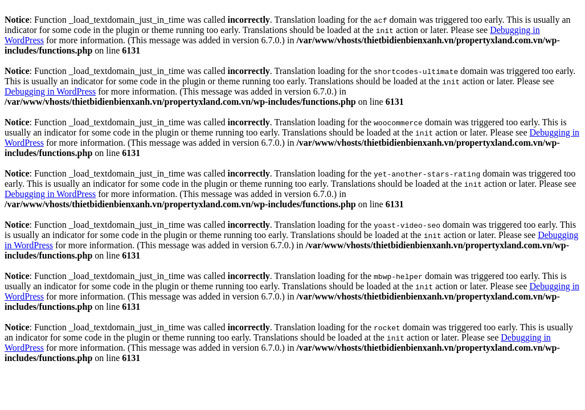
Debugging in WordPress (50, 91)
